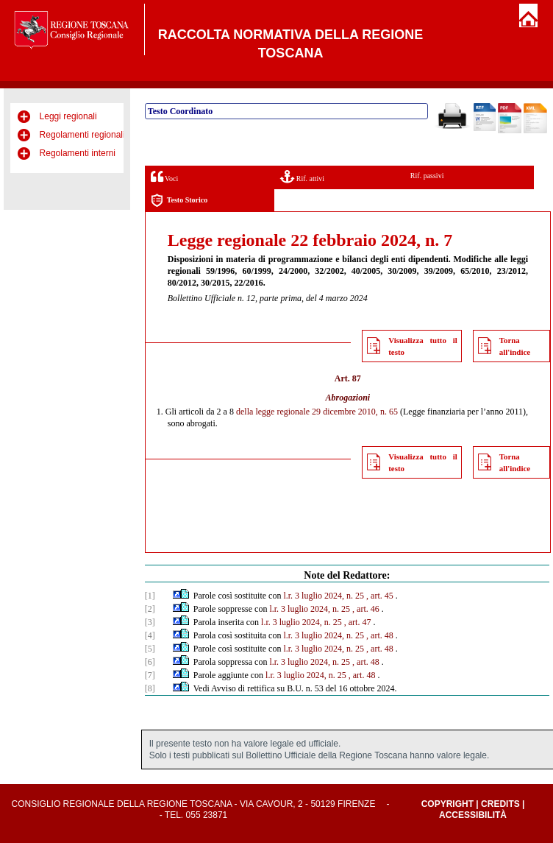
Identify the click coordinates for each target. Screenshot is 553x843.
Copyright (447, 804)
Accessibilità (473, 815)
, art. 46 (365, 609)
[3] (150, 622)
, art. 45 (379, 595)
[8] (150, 688)
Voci (164, 176)
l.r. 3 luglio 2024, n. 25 (323, 595)
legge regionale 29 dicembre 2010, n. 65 (326, 411)
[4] (150, 635)
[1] (150, 595)
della (244, 411)
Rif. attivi (302, 176)
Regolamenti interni (77, 153)
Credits (500, 804)
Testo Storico (179, 201)
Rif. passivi (427, 176)
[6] (150, 662)
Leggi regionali (68, 116)
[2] (150, 609)
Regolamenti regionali (82, 135)
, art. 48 (379, 635)
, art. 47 (357, 622)
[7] (150, 675)
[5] (150, 648)
